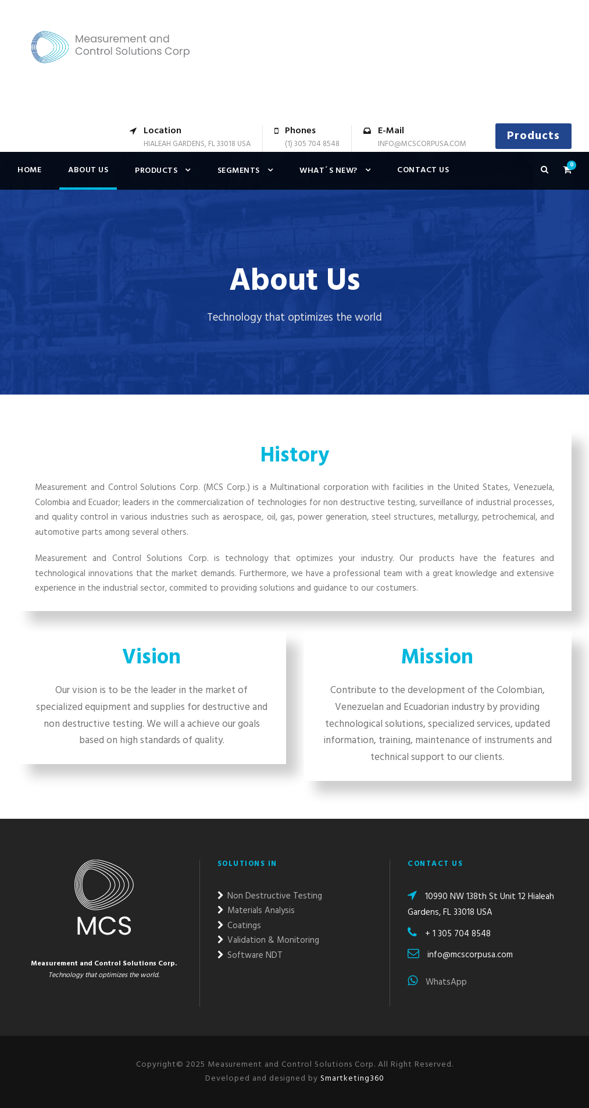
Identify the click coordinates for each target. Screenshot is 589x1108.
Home (29, 170)
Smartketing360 (351, 1078)
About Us (88, 170)
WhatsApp (437, 982)
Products (533, 136)
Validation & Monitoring (268, 940)
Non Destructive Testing (269, 896)
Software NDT (250, 956)
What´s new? (328, 170)
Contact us (423, 170)
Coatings (239, 926)
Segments (238, 170)
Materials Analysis (256, 911)
